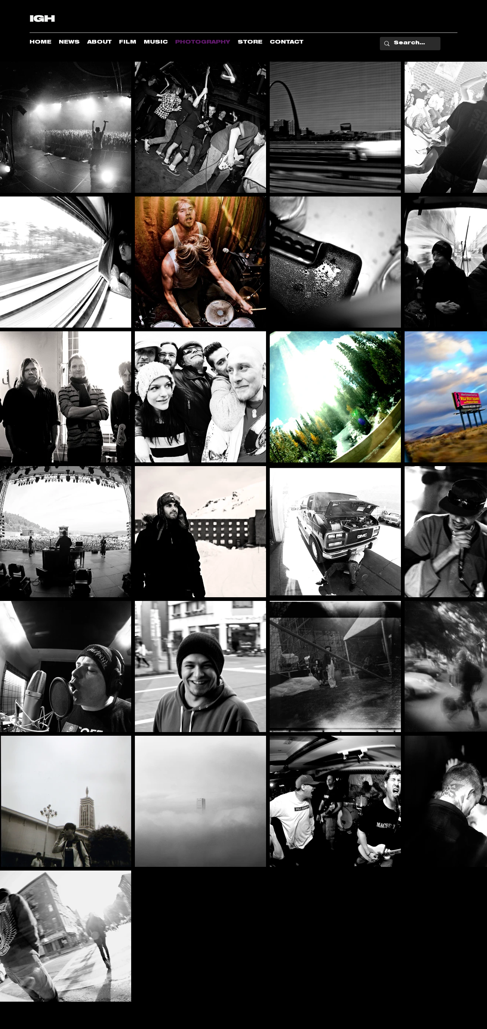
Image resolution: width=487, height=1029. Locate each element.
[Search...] (409, 43)
